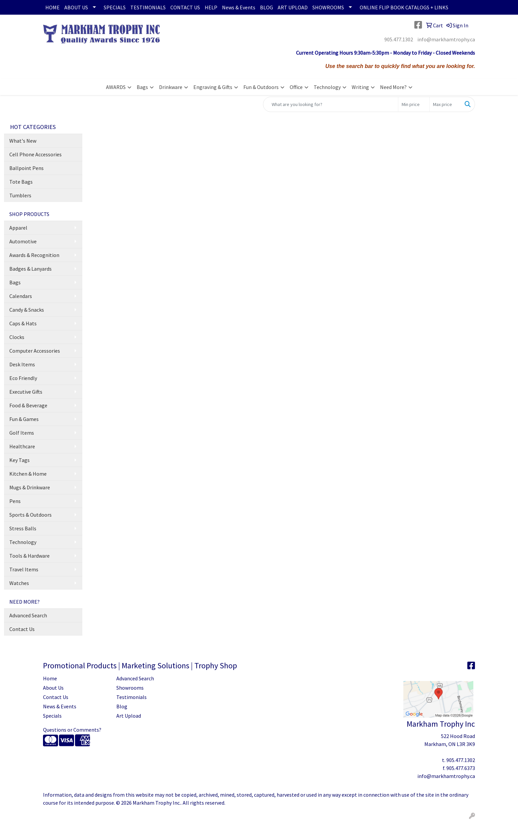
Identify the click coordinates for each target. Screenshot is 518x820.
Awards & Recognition (34, 255)
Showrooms (130, 687)
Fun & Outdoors (261, 87)
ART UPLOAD (293, 7)
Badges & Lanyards (30, 268)
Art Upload (128, 715)
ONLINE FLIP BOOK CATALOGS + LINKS (404, 7)
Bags (142, 87)
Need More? (393, 87)
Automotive (23, 241)
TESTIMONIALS (148, 7)
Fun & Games (24, 419)
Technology (327, 87)
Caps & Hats (23, 323)
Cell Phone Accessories (35, 154)
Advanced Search (28, 615)
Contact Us (22, 629)
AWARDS (116, 87)
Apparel (18, 227)
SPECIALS (115, 7)
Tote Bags (21, 181)
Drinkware (170, 87)
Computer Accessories (34, 350)
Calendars (20, 296)
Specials (52, 715)
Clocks (16, 337)
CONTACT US (185, 7)
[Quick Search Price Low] (414, 104)
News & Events (238, 7)
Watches (19, 583)
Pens (15, 501)
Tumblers (20, 195)
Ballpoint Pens (26, 168)
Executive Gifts (25, 391)
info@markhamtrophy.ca (446, 39)
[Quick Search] (330, 104)
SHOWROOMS (328, 7)
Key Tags (19, 460)
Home (50, 678)
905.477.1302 (398, 39)
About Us (53, 687)
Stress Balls (22, 528)
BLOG (266, 7)
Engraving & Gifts (212, 87)
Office (296, 87)
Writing (360, 87)
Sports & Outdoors (30, 514)
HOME (52, 7)
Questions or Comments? (72, 729)
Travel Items (23, 569)
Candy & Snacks (26, 309)
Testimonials (131, 697)
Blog (121, 706)
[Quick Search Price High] (445, 104)
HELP (211, 7)
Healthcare (22, 446)
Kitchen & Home (28, 473)
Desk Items (22, 364)
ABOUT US (76, 7)
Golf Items (21, 432)
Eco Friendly (23, 378)
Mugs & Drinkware (29, 487)
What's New (22, 140)
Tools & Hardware (29, 555)
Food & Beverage (28, 405)
